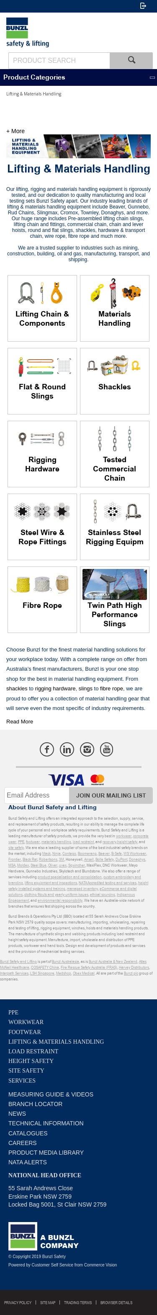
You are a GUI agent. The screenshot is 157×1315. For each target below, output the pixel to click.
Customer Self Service (52, 1265)
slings (85, 688)
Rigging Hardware (42, 464)
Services (22, 1081)
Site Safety (26, 1071)
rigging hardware (54, 688)
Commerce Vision (100, 1265)
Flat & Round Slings (42, 392)
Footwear (24, 1032)
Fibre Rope (42, 605)
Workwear (26, 1022)
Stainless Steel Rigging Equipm (115, 537)
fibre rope (110, 688)
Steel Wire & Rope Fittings (42, 537)
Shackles (114, 387)
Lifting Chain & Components (42, 319)
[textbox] (59, 60)
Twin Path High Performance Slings (115, 615)
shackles (17, 688)
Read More (19, 721)
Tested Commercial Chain (114, 469)
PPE (13, 1012)
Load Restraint (33, 1051)
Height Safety (31, 1061)
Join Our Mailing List (111, 795)
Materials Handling (114, 319)
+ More (15, 131)
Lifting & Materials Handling (56, 1042)
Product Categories (34, 78)
